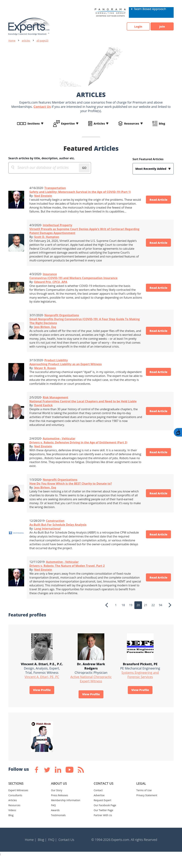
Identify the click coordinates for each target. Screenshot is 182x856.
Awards (55, 810)
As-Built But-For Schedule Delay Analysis (58, 525)
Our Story (56, 790)
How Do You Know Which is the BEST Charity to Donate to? (71, 483)
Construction (55, 521)
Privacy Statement (146, 795)
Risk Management (55, 397)
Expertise (68, 123)
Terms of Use (144, 790)
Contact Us (42, 106)
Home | (30, 839)
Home (11, 40)
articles (26, 40)
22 (153, 605)
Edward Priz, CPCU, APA (50, 282)
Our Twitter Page (103, 810)
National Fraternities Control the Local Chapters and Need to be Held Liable (83, 401)
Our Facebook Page (105, 805)
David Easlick (43, 405)
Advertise (99, 795)
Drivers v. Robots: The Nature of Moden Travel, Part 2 (67, 566)
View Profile (42, 690)
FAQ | (52, 839)
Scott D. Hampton (46, 237)
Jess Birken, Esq (45, 327)
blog (162, 123)
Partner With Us (103, 815)
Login (138, 26)
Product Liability (56, 360)
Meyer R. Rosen (45, 368)
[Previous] (106, 605)
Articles (99, 123)
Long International (47, 529)
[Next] (170, 605)
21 (145, 605)
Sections (33, 123)
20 (138, 605)
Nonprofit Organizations (61, 315)
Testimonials (58, 815)
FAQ (53, 805)
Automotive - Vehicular (59, 438)
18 (123, 605)
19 (130, 605)
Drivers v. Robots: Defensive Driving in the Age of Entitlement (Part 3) (78, 442)
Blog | (42, 839)
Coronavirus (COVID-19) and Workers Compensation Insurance (73, 278)
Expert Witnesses (18, 790)
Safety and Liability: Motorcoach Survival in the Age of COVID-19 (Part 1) (80, 192)
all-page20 (42, 40)
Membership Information (65, 800)
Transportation (55, 188)
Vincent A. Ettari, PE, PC (42, 677)
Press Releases (59, 795)
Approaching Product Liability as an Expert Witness (66, 364)
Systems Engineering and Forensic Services (140, 674)
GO (84, 168)
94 (160, 605)
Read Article (158, 200)
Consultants (15, 795)
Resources (131, 123)
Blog (11, 815)
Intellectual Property (57, 225)
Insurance (50, 274)
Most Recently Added (151, 169)
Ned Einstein (43, 196)
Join (162, 26)
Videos (12, 810)
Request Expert (102, 800)
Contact (98, 790)
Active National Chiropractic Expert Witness (91, 679)
